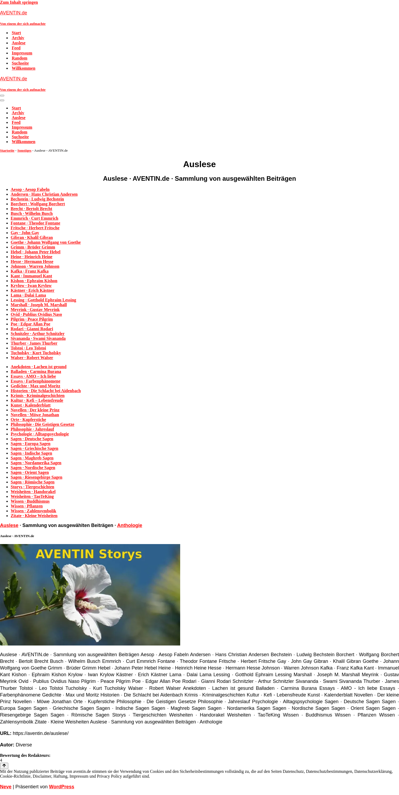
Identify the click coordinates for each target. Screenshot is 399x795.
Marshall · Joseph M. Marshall (39, 304)
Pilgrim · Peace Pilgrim (32, 319)
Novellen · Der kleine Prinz (35, 410)
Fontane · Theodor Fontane (35, 223)
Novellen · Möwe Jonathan (35, 414)
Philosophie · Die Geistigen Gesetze (42, 424)
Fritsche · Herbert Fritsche (35, 228)
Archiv (18, 38)
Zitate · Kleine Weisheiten (34, 515)
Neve (5, 786)
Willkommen (23, 68)
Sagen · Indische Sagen (31, 453)
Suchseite (20, 63)
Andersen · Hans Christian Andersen (44, 194)
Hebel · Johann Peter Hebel (36, 252)
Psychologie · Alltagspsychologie (40, 434)
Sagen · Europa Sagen (30, 443)
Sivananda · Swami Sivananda (38, 338)
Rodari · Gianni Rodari (32, 328)
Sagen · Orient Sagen (30, 472)
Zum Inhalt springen (19, 2)
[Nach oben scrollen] (4, 766)
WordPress (61, 786)
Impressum (22, 53)
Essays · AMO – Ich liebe (33, 376)
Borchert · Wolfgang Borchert (38, 204)
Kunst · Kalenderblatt (31, 405)
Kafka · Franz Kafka (30, 271)
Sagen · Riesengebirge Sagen (36, 477)
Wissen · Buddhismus (30, 501)
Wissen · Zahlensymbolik (33, 511)
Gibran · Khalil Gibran (32, 237)
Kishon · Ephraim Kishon (34, 280)
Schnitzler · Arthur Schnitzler (38, 333)
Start (16, 32)
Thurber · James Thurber (34, 343)
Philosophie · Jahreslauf (32, 429)
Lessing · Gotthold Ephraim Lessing (43, 300)
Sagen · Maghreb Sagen (32, 458)
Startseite (7, 150)
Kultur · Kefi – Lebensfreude (37, 400)
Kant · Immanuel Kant (31, 276)
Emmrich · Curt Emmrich (34, 218)
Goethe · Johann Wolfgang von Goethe (46, 242)
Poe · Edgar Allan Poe (30, 324)
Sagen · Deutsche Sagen (32, 438)
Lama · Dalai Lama (28, 295)
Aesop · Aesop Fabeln (30, 189)
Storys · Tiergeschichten (32, 487)
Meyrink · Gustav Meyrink (35, 309)
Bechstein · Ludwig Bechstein (37, 199)
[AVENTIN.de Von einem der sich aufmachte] (199, 18)
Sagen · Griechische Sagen (34, 448)
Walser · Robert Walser (32, 357)
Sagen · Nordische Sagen (33, 467)
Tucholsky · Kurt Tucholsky (36, 353)
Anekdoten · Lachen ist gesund (38, 366)
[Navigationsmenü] (2, 95)
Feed (16, 48)
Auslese (19, 43)
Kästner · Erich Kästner (32, 290)
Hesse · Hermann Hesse (32, 261)
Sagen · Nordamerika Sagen (36, 463)
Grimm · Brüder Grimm (33, 247)
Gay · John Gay (25, 232)
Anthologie (129, 525)
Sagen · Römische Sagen (32, 482)
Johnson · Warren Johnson (35, 266)
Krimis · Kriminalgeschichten (38, 395)
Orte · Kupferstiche (28, 419)
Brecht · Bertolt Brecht (31, 208)
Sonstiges (24, 150)
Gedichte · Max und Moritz (35, 386)
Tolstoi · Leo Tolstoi (28, 348)
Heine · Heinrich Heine (31, 256)
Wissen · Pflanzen (27, 506)
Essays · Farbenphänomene (35, 381)
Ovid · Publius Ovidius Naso (36, 314)
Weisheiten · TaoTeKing (32, 496)
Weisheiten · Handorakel (33, 491)
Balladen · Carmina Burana (36, 371)
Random (19, 58)
